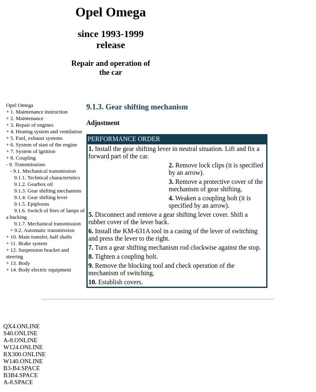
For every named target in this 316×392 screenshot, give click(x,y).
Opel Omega (19, 105)
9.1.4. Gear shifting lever (40, 197)
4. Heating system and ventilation (46, 131)
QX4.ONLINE (21, 326)
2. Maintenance (26, 118)
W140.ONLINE (23, 361)
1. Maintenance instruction (38, 112)
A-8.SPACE (18, 382)
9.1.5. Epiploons (31, 204)
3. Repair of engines (31, 125)
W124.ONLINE (23, 347)
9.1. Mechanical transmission (44, 171)
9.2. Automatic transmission (44, 230)
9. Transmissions (27, 164)
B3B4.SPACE (20, 375)
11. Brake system (28, 243)
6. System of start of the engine (43, 144)
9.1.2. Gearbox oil (33, 184)
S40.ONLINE (20, 333)
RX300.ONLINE (24, 354)
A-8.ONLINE (20, 340)
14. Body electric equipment (40, 270)
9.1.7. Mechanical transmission (47, 223)
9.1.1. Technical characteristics (47, 177)
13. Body (20, 263)
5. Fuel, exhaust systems (36, 138)
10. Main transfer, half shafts (41, 237)
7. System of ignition (32, 151)
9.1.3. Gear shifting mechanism (47, 191)
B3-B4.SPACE (21, 368)
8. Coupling (22, 158)
